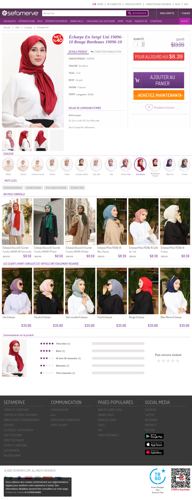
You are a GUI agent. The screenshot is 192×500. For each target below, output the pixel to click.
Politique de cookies (15, 492)
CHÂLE (101, 425)
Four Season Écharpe (56, 188)
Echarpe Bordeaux (12, 188)
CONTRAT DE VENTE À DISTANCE (21, 414)
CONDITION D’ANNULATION (107, 51)
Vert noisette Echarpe (76, 317)
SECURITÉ (9, 425)
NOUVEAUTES (10, 21)
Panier (186, 13)
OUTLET (184, 21)
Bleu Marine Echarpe (171, 317)
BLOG (177, 4)
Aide (53, 414)
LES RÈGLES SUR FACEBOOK (18, 430)
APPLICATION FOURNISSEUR (65, 419)
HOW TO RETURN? (13, 435)
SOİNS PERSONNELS (108, 435)
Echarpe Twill (77, 188)
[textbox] (83, 13)
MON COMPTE (167, 13)
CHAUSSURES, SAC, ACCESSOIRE (100, 21)
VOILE (40, 21)
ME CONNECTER (114, 4)
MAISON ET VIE (141, 21)
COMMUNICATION (60, 409)
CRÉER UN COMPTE (133, 4)
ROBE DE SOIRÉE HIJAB (110, 409)
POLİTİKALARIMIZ (12, 455)
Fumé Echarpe (105, 317)
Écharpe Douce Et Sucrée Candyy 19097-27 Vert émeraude (47, 252)
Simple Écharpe (33, 188)
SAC (100, 430)
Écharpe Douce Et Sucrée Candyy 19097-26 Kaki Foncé (78, 252)
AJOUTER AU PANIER (162, 80)
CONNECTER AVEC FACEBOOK (158, 4)
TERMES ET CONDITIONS (16, 409)
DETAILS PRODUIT (78, 51)
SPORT (120, 21)
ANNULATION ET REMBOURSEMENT (22, 419)
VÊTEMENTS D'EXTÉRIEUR (56, 21)
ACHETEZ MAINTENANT (159, 95)
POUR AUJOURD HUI (159, 56)
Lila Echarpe (9, 317)
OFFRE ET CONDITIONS (15, 445)
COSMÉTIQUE (156, 21)
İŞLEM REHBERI (11, 450)
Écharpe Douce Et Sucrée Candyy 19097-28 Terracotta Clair (17, 252)
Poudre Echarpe (42, 317)
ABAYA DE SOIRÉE (107, 419)
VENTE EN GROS (59, 425)
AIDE (186, 4)
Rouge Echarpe (136, 317)
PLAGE (129, 21)
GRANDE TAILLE (77, 21)
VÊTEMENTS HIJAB (26, 21)
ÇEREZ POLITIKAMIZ (14, 440)
